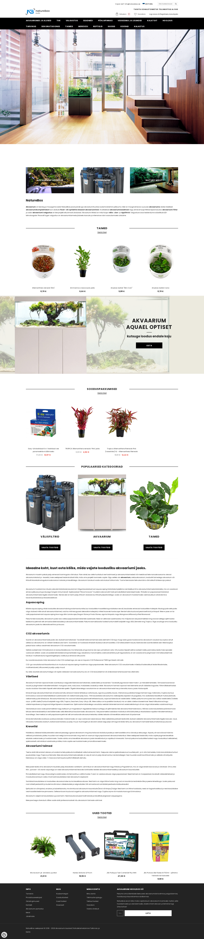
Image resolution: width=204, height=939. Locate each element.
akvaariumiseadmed (119, 210)
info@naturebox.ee (132, 4)
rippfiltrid (125, 212)
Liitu (163, 913)
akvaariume (154, 207)
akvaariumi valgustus (42, 212)
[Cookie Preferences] (4, 935)
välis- (111, 212)
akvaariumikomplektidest (38, 210)
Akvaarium (31, 207)
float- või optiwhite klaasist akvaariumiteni (79, 210)
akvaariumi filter (170, 210)
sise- (116, 212)
